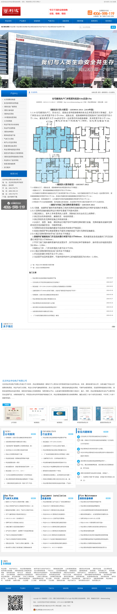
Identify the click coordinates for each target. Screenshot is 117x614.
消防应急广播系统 (10, 107)
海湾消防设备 (11, 572)
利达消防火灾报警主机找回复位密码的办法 (94, 527)
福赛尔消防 (16, 580)
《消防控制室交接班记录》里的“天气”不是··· (19, 483)
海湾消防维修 (103, 572)
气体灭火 (51, 21)
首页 (99, 92)
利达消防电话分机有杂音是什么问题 (44, 303)
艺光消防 (51, 580)
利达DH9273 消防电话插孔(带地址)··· (54, 506)
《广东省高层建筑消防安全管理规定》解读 (46, 315)
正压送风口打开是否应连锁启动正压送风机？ (46, 282)
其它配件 (7, 167)
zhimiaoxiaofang (105, 598)
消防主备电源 (9, 110)
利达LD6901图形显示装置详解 (45, 265)
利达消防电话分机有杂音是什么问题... (92, 448)
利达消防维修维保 (25, 569)
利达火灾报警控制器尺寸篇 (14, 454)
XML (64, 606)
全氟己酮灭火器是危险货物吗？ (15, 527)
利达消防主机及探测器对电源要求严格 (44, 278)
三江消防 (33, 580)
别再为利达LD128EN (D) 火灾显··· (91, 518)
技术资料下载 (12, 197)
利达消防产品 (12, 578)
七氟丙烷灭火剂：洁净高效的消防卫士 (55, 458)
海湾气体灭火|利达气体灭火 (42, 569)
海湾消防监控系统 (54, 574)
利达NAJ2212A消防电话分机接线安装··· (55, 531)
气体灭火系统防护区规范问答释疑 (16, 539)
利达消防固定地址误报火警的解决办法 (44, 299)
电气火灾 (20, 572)
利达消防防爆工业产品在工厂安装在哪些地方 (57, 502)
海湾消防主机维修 (6, 570)
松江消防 (49, 578)
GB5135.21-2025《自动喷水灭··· (15, 518)
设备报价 (37, 21)
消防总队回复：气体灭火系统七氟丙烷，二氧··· (20, 543)
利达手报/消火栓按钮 (11, 124)
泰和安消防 (65, 578)
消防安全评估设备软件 (40, 572)
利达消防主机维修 (21, 27)
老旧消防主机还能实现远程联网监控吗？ (45, 307)
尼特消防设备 (105, 576)
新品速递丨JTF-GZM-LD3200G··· (53, 442)
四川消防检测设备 (39, 570)
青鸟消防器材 (16, 576)
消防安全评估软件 (69, 572)
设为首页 (106, 2)
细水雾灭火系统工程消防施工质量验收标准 (19, 547)
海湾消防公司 (102, 570)
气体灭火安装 (67, 574)
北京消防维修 (11, 574)
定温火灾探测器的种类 (43, 267)
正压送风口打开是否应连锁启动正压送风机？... (95, 436)
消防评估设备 (97, 569)
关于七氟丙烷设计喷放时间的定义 (16, 514)
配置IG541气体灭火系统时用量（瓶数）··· (18, 502)
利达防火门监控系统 (11, 160)
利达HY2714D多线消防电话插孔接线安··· (55, 543)
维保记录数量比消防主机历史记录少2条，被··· (57, 479)
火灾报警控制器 (9, 99)
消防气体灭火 (87, 578)
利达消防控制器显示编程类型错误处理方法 (94, 547)
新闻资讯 (94, 21)
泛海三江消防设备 (28, 576)
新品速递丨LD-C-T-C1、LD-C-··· (15, 471)
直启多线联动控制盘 (11, 103)
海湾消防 (93, 570)
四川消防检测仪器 (55, 572)
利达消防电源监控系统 (12, 149)
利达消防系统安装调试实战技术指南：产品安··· (57, 483)
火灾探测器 (8, 121)
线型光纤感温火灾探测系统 (13, 153)
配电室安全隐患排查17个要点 (52, 471)
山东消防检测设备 (71, 569)
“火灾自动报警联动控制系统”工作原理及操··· (19, 475)
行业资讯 (112, 92)
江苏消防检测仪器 (61, 570)
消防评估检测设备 (24, 578)
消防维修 (80, 21)
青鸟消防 (57, 578)
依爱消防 (8, 580)
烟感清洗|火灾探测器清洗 (25, 574)
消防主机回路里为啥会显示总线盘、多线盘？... (95, 473)
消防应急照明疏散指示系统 (13, 157)
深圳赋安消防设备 (55, 576)
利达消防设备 (52, 27)
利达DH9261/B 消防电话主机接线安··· (54, 514)
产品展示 (23, 21)
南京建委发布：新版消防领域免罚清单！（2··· (20, 466)
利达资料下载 (60, 27)
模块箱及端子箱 (9, 135)
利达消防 (13, 27)
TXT (68, 606)
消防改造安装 (78, 574)
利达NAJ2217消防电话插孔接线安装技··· (55, 522)
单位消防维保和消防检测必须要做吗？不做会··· (20, 479)
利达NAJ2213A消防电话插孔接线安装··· (55, 527)
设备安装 (66, 21)
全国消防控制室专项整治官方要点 (43, 311)
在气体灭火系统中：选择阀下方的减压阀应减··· (20, 531)
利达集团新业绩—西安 (13, 462)
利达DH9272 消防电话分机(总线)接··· (54, 510)
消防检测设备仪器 (37, 578)
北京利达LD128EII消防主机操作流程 (17, 450)
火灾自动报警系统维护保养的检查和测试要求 (94, 510)
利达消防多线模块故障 (87, 531)
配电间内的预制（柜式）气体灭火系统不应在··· (20, 510)
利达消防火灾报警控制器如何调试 (91, 543)
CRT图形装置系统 (10, 117)
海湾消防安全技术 (84, 580)
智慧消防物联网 (9, 164)
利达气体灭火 (43, 27)
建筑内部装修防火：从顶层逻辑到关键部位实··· (95, 514)
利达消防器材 (5, 576)
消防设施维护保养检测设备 (93, 574)
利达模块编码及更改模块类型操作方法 (55, 462)
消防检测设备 (83, 570)
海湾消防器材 (108, 574)
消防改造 (28, 572)
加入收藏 (113, 2)
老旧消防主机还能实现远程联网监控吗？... (93, 461)
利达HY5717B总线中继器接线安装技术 (55, 539)
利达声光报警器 (9, 128)
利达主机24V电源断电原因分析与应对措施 (56, 466)
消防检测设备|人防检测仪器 (23, 570)
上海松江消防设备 (42, 576)
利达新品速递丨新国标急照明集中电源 (17, 458)
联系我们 (109, 21)
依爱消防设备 (80, 576)
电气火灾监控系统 (10, 142)
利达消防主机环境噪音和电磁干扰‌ (91, 502)
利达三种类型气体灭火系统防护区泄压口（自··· (20, 506)
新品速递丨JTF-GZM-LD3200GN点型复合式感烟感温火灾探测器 (52, 286)
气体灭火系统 (9, 139)
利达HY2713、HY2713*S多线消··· (53, 547)
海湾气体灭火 (81, 572)
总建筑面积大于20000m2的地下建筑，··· (55, 446)
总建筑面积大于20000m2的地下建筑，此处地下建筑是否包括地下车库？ (54, 290)
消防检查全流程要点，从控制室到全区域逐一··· (57, 475)
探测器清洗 (73, 570)
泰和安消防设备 (69, 576)
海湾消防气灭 (92, 572)
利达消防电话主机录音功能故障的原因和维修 (94, 535)
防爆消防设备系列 (10, 146)
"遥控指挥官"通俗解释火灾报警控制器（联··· (19, 446)
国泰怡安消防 (61, 580)
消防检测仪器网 (58, 569)
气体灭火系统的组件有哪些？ (15, 535)
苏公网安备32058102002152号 (43, 610)
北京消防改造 (108, 569)
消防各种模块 (9, 132)
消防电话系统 (9, 114)
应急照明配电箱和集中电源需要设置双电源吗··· (95, 539)
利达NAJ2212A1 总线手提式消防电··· (54, 518)
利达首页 (8, 21)
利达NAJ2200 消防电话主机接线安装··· (54, 535)
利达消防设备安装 (33, 27)
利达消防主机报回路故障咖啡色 (90, 506)
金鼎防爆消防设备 (92, 576)
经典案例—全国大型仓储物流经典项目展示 (46, 295)
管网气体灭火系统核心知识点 (15, 522)
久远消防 (25, 580)
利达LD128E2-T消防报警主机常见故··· (92, 522)
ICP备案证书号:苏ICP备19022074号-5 (44, 606)
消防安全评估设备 (84, 569)
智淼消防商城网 (98, 578)
